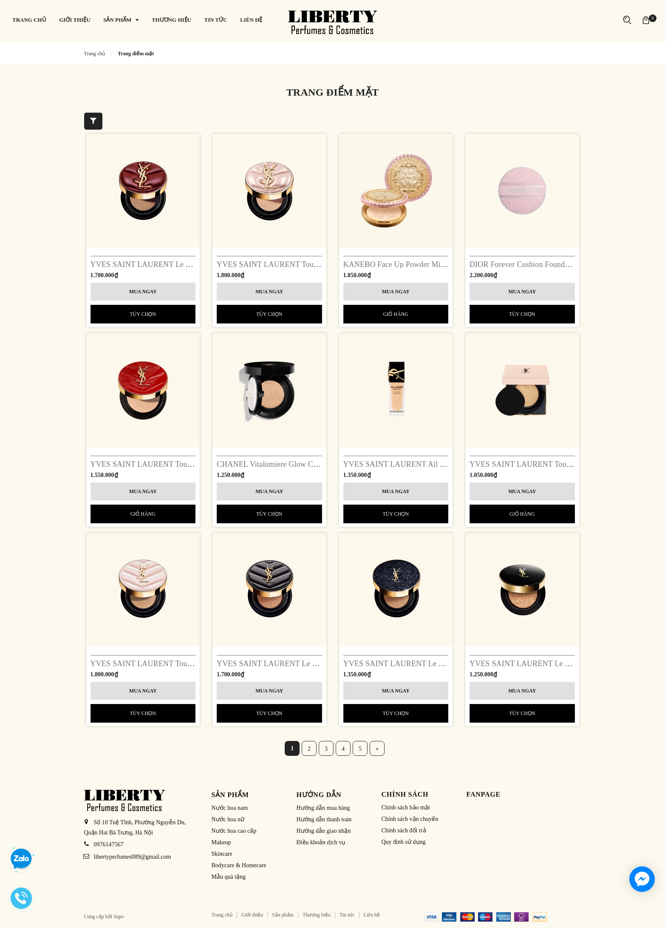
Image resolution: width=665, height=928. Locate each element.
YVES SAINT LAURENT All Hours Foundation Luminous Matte (447, 464)
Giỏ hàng (395, 314)
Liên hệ (372, 915)
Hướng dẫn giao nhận (324, 831)
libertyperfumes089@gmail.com (132, 857)
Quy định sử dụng (404, 842)
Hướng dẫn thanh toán (324, 819)
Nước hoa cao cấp (234, 831)
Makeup (221, 842)
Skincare (222, 854)
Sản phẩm (283, 915)
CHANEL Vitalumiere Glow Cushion (275, 464)
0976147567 (109, 844)
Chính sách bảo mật (406, 807)
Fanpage (484, 794)
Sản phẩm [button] (230, 794)
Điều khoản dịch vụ (321, 842)
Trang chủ (222, 915)
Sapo (118, 916)
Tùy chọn (143, 314)
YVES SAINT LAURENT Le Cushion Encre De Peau (555, 663)
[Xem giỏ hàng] (646, 20)
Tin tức (347, 915)
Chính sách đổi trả (404, 830)
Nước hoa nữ (228, 819)
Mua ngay (143, 292)
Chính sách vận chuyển (410, 819)
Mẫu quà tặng (229, 877)
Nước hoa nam (230, 808)
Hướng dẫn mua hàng (323, 808)
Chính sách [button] (405, 794)
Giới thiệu (252, 915)
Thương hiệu (317, 915)
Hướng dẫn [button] (319, 794)
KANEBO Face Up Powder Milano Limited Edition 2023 (433, 264)
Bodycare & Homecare (239, 865)
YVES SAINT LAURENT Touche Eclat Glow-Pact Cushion (185, 663)
